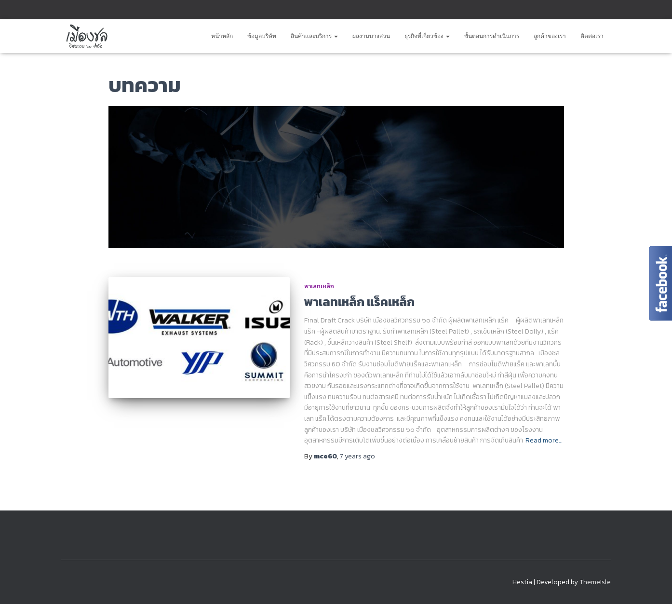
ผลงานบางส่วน (371, 36)
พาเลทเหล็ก (319, 286)
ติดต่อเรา (592, 36)
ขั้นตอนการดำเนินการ (491, 36)
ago (357, 456)
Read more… (544, 440)
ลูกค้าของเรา (550, 36)
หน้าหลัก (222, 36)
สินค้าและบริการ (314, 36)
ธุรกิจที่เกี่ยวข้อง (427, 36)
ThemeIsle (595, 582)
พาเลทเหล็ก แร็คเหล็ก (359, 302)
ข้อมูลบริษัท (261, 36)
